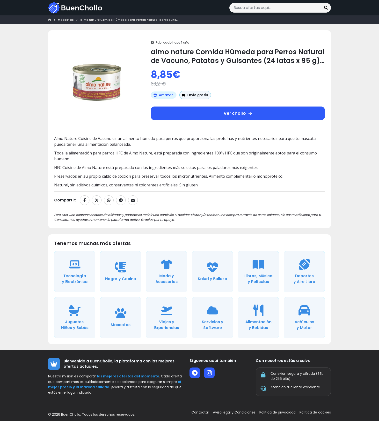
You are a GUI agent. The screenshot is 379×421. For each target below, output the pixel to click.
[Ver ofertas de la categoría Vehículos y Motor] (304, 317)
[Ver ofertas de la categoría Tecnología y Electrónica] (74, 271)
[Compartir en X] (97, 200)
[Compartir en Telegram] (121, 200)
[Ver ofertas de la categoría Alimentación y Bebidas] (258, 317)
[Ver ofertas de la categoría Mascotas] (120, 317)
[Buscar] (326, 8)
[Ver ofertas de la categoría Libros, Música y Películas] (258, 271)
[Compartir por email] (133, 200)
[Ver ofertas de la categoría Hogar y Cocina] (120, 271)
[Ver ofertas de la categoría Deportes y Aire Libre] (304, 271)
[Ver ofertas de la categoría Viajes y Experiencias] (166, 317)
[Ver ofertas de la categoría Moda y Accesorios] (166, 271)
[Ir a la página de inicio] (75, 8)
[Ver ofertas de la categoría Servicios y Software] (212, 317)
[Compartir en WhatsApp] (109, 200)
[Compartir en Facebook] (84, 200)
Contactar (200, 412)
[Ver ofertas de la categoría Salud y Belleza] (212, 271)
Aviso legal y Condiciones (234, 412)
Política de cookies (315, 412)
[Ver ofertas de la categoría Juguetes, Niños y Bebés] (74, 317)
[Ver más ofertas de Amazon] (163, 95)
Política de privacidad (277, 412)
